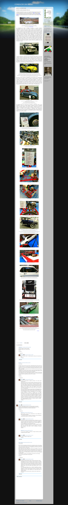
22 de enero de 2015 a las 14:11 (29, 435)
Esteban (22, 354)
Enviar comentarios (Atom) (23, 502)
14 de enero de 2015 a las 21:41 (29, 379)
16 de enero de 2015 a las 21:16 (28, 412)
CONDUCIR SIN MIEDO (24, 4)
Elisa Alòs (20, 362)
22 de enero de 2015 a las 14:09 (29, 459)
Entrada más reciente (20, 500)
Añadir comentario (19, 476)
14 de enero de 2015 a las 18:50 (29, 354)
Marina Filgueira (21, 442)
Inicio (30, 500)
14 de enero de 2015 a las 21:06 (26, 362)
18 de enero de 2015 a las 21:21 (28, 430)
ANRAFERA (20, 347)
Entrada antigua (39, 500)
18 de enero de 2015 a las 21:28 (27, 442)
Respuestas (21, 377)
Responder (20, 351)
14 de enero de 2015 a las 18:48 (26, 347)
